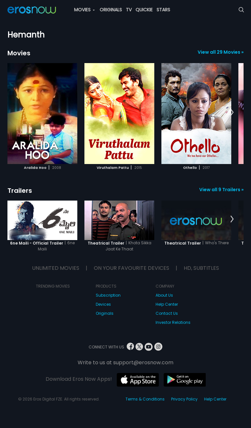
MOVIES (84, 9)
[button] (232, 112)
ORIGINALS (111, 9)
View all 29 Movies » (221, 52)
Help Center (167, 304)
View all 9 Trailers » (221, 189)
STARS (163, 9)
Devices (103, 304)
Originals (105, 313)
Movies (18, 53)
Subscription (108, 295)
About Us (164, 295)
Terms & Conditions (145, 399)
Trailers (19, 190)
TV (129, 9)
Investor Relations (173, 322)
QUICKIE (144, 9)
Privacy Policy (184, 399)
